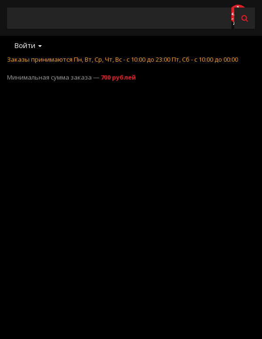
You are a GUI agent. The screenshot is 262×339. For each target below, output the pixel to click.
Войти (28, 45)
